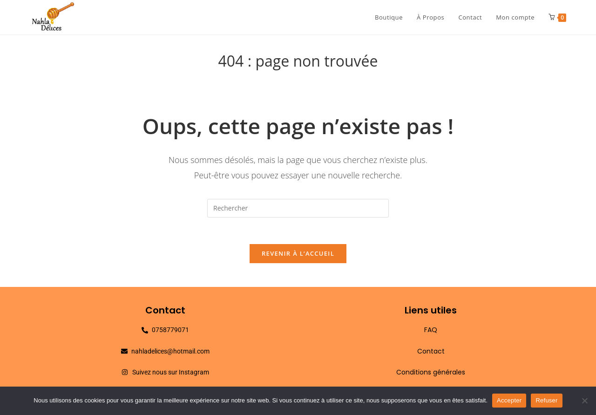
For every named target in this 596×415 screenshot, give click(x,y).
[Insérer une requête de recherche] (298, 208)
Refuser (546, 400)
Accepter (509, 400)
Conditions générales (430, 373)
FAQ (430, 331)
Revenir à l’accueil (298, 255)
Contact (431, 352)
